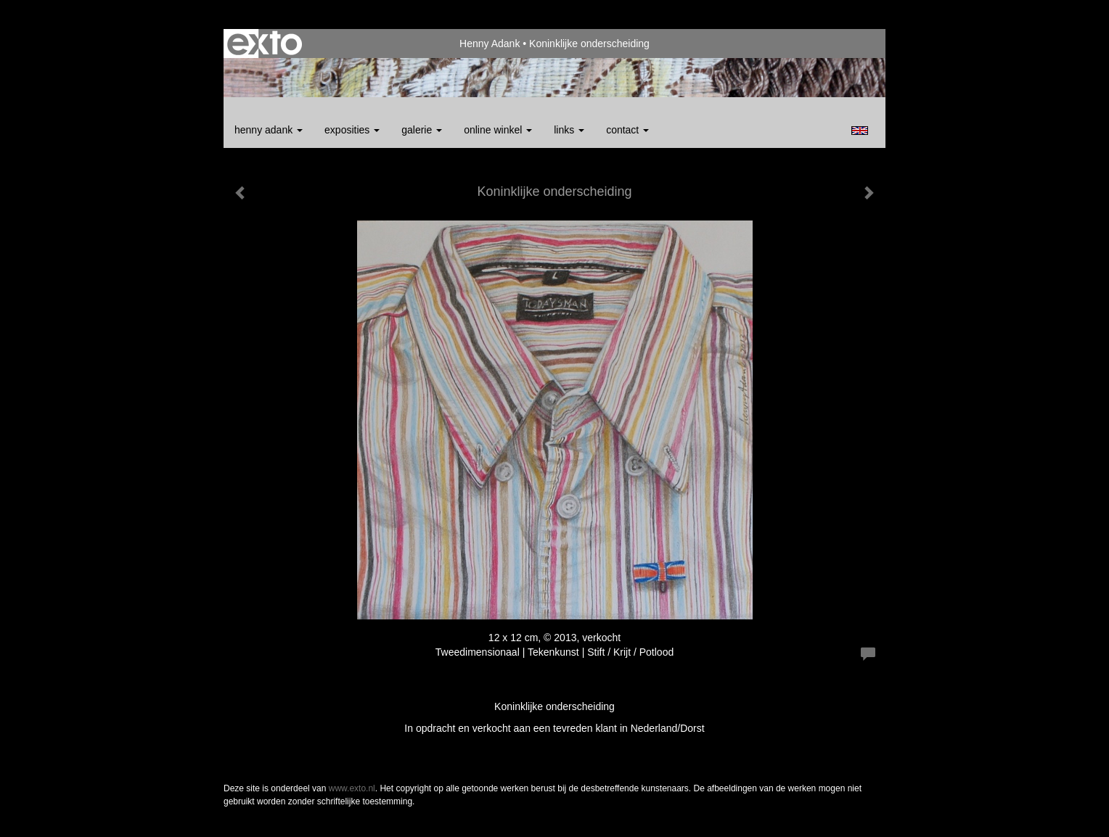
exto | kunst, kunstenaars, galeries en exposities (265, 43)
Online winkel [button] (498, 130)
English (859, 130)
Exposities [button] (352, 130)
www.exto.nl (352, 788)
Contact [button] (627, 130)
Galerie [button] (421, 130)
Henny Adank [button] (268, 130)
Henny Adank (489, 43)
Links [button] (569, 130)
